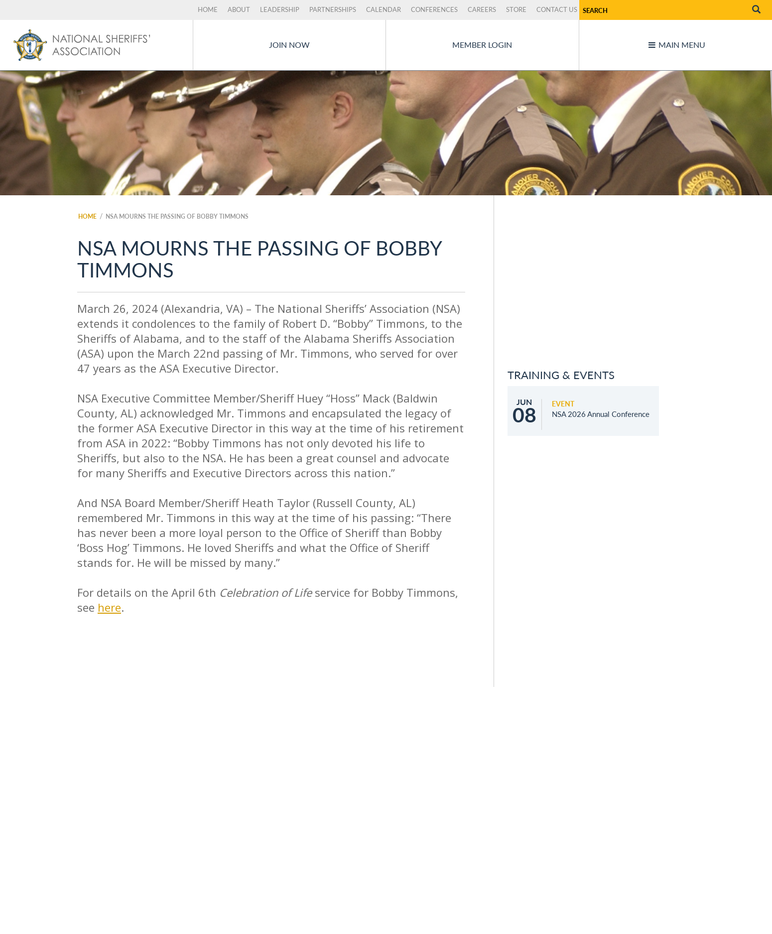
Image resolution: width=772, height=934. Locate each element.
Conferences (434, 9)
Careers (482, 9)
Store (516, 9)
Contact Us (556, 9)
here (109, 607)
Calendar (383, 9)
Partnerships (332, 9)
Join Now (289, 44)
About (239, 9)
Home (208, 9)
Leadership (279, 9)
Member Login (482, 44)
